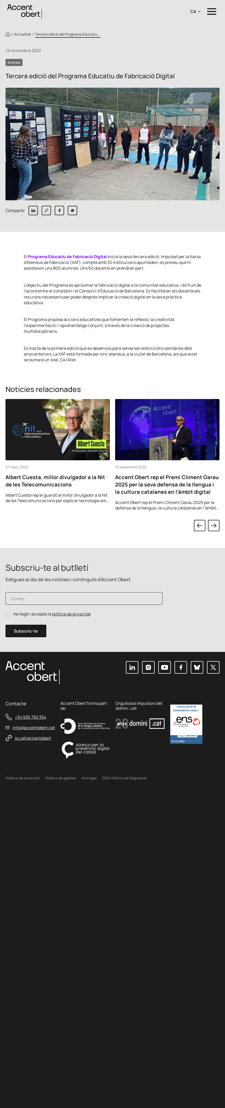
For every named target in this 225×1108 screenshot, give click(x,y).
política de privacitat (71, 614)
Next (214, 525)
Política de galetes (60, 777)
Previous (199, 525)
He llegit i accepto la (52, 614)
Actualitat (22, 34)
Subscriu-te (26, 631)
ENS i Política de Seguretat (124, 777)
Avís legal (89, 777)
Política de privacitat (22, 777)
